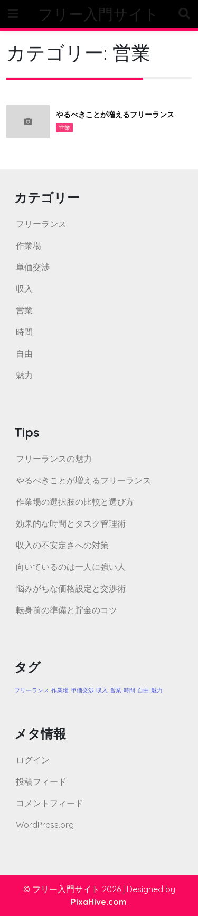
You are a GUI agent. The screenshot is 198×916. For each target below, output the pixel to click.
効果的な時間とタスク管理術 (71, 523)
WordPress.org (45, 824)
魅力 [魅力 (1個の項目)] (157, 690)
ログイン (33, 760)
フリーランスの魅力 (54, 458)
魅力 (24, 375)
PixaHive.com (98, 901)
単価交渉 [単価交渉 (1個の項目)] (82, 690)
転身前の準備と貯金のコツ (66, 610)
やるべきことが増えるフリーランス (115, 114)
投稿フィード (41, 781)
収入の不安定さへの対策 (62, 545)
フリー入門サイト (98, 14)
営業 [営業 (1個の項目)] (115, 690)
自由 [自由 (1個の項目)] (143, 690)
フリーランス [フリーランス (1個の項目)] (31, 690)
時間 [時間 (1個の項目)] (129, 690)
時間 (24, 332)
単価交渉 (33, 267)
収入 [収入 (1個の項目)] (102, 690)
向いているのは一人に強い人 (71, 566)
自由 (24, 353)
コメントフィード (49, 803)
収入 (24, 288)
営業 (64, 127)
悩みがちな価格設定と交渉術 (71, 588)
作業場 (28, 245)
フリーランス (41, 223)
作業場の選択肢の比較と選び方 (75, 502)
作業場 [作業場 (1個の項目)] (60, 690)
